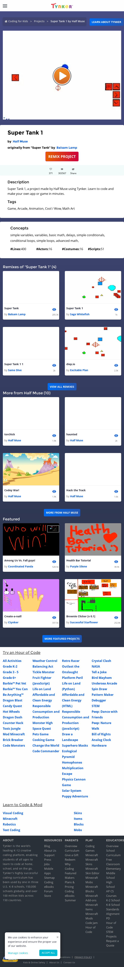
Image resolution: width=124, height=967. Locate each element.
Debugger (99, 700)
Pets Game (40, 734)
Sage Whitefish (79, 314)
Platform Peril (72, 678)
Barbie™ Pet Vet (14, 683)
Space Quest (42, 729)
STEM (96, 706)
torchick (9, 434)
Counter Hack (13, 723)
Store (47, 896)
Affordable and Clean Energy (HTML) (73, 700)
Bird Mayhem (102, 678)
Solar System (71, 791)
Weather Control (45, 661)
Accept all (48, 952)
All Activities (12, 661)
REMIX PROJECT (62, 156)
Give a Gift (71, 855)
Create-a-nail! (13, 616)
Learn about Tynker (106, 22)
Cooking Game (43, 740)
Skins (78, 813)
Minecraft (10, 819)
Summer (70, 900)
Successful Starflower (84, 622)
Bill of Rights (101, 734)
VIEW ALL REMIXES (62, 386)
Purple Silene (78, 566)
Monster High (43, 723)
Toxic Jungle (11, 729)
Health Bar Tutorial (78, 560)
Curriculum (72, 851)
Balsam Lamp (67, 147)
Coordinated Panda (20, 566)
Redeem (70, 860)
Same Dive (15, 370)
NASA (96, 667)
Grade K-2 (10, 667)
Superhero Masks (75, 746)
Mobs (78, 830)
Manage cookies (18, 953)
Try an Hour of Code (21, 652)
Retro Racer (70, 661)
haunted (71, 434)
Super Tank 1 (74, 308)
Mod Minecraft (14, 734)
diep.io (70, 364)
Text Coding (11, 830)
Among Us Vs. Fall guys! (19, 560)
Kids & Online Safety (34, 962)
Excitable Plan (79, 370)
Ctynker (13, 622)
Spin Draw (99, 689)
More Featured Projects (62, 639)
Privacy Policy (83, 957)
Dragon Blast (12, 700)
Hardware (99, 746)
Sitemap (49, 878)
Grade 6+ (9, 678)
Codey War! (11, 490)
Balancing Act (43, 667)
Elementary (113, 869)
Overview (71, 846)
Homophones (72, 763)
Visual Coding (13, 813)
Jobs (47, 864)
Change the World (46, 746)
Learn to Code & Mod (22, 805)
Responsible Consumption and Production (46, 712)
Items (78, 819)
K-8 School (113, 905)
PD (108, 918)
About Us (50, 851)
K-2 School (113, 900)
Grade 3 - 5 (10, 672)
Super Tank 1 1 (13, 364)
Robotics (9, 824)
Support (49, 855)
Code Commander (46, 751)
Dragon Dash (12, 717)
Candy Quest (12, 706)
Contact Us (69, 962)
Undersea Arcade (104, 683)
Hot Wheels (11, 712)
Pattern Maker (102, 695)
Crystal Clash (101, 661)
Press (47, 860)
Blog (47, 846)
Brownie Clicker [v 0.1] (80, 616)
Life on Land (42, 689)
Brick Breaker (13, 740)
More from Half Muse (62, 513)
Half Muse (20, 141)
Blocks (79, 824)
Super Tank (11, 308)
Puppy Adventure (75, 796)
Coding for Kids (18, 21)
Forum (48, 891)
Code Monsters (14, 746)
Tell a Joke (99, 672)
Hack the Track (76, 490)
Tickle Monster (43, 672)
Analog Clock (101, 740)
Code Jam (91, 923)
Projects (39, 21)
